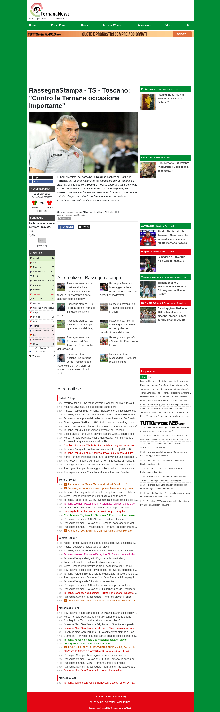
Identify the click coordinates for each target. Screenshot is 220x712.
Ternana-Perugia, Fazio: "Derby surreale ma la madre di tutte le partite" (104, 453)
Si (33, 231)
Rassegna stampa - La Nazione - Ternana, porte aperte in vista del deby (81, 324)
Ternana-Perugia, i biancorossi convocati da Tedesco (94, 430)
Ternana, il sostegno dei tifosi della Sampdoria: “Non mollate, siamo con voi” (107, 492)
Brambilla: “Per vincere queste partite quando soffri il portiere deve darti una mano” (111, 636)
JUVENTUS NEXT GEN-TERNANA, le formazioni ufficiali (96, 651)
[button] (42, 240)
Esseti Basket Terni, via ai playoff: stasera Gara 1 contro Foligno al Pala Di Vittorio (110, 433)
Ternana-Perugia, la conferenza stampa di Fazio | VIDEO (96, 449)
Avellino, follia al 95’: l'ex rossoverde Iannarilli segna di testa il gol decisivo (106, 403)
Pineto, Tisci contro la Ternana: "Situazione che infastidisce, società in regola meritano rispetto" (118, 410)
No (33, 235)
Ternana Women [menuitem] (112, 25)
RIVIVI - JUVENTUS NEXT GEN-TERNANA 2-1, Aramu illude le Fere (105, 647)
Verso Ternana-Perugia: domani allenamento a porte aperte (97, 616)
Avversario (147, 226)
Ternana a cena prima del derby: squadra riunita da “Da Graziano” (101, 418)
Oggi (144, 377)
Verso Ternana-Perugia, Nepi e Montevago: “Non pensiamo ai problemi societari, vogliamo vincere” (120, 437)
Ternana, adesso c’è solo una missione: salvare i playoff (95, 639)
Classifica (36, 252)
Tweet (84, 227)
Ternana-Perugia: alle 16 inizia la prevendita (89, 581)
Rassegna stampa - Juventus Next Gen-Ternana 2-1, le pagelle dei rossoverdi (108, 577)
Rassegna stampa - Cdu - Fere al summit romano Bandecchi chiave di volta (107, 472)
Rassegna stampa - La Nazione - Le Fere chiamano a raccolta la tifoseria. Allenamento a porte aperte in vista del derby (75, 291)
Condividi (66, 227)
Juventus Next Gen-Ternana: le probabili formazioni (93, 670)
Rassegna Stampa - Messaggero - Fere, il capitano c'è (95, 655)
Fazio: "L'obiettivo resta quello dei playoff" (87, 546)
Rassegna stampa (74, 212)
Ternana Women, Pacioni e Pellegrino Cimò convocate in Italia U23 (102, 554)
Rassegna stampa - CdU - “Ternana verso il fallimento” (95, 662)
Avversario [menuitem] (144, 25)
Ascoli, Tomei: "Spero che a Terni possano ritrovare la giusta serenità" (103, 542)
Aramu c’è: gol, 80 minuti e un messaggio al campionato (98, 530)
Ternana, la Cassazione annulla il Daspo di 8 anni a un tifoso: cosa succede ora (109, 550)
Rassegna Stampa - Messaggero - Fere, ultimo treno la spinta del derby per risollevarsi (113, 468)
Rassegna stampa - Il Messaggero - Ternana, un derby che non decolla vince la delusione (115, 526)
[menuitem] (188, 25)
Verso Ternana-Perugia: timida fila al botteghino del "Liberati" (98, 566)
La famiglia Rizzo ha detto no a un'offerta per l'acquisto (95, 511)
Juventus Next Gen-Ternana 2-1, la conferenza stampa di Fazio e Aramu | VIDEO (110, 632)
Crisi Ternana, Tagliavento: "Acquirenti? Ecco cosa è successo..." (101, 515)
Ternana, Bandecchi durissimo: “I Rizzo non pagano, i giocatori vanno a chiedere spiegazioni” (117, 593)
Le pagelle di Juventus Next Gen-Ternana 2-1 (90, 643)
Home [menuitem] (32, 25)
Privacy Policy (119, 696)
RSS (128, 702)
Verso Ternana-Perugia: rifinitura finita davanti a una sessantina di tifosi (104, 457)
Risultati (42, 245)
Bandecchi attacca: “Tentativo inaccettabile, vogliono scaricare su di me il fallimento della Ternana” (119, 445)
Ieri (149, 377)
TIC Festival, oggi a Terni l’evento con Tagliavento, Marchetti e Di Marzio (105, 569)
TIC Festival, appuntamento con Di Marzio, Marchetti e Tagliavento (102, 612)
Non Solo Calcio (151, 303)
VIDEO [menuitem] (169, 25)
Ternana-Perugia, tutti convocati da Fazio (87, 441)
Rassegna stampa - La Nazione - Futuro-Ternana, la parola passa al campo (107, 659)
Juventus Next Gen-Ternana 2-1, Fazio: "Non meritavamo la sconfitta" (103, 628)
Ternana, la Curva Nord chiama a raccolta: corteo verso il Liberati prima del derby (110, 414)
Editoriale (147, 89)
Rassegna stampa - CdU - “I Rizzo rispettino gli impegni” (123, 308)
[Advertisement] (110, 62)
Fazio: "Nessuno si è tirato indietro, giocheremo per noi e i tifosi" (100, 426)
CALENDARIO (96, 702)
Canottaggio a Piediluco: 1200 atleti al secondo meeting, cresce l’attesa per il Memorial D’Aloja (118, 422)
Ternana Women (151, 277)
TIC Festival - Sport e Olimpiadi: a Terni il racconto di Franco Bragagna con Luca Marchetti (115, 460)
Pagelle (145, 251)
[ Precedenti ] (42, 211)
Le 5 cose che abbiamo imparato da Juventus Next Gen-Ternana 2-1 (105, 600)
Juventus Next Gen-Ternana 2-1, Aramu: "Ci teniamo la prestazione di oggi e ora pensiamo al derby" (121, 624)
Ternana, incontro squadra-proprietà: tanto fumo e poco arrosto (101, 488)
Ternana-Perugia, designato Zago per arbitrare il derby (95, 558)
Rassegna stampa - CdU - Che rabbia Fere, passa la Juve (123, 341)
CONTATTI (110, 702)
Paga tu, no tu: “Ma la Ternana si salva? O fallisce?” (95, 484)
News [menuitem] (84, 25)
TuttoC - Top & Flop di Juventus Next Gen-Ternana (92, 562)
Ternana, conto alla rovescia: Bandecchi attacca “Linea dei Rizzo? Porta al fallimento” (112, 682)
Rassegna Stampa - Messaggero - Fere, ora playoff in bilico (122, 358)
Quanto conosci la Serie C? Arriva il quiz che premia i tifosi (97, 507)
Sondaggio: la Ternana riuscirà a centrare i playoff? (93, 620)
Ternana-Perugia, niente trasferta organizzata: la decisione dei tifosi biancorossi (109, 573)
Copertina (147, 157)
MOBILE (121, 702)
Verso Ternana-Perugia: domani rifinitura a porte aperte (95, 496)
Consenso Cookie (102, 696)
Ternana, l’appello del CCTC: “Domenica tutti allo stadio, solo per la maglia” (106, 500)
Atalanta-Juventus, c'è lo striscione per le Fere (90, 406)
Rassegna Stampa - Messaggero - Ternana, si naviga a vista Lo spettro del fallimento (112, 666)
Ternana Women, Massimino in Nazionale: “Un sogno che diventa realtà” (105, 503)
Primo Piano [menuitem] (58, 25)
